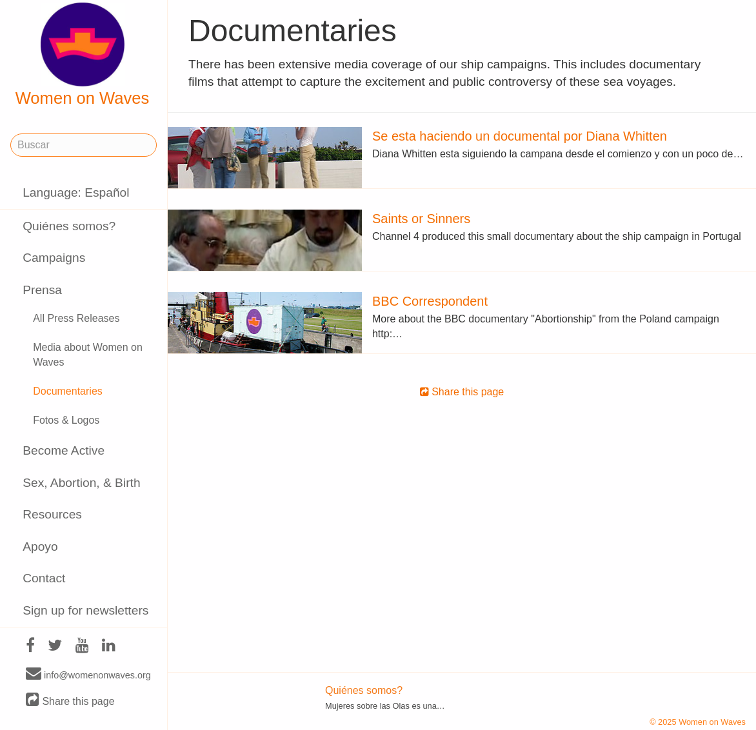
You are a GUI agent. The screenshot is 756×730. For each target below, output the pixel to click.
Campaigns (54, 257)
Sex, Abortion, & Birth (81, 482)
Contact (44, 578)
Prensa (42, 290)
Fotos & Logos (66, 420)
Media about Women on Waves (88, 355)
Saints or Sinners (421, 219)
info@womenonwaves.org (88, 674)
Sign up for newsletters (85, 610)
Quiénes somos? (69, 226)
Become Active (63, 450)
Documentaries (68, 391)
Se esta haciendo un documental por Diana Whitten (519, 136)
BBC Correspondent (430, 301)
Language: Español (76, 192)
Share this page (70, 700)
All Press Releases (76, 318)
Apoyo (40, 546)
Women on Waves (82, 55)
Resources (52, 514)
